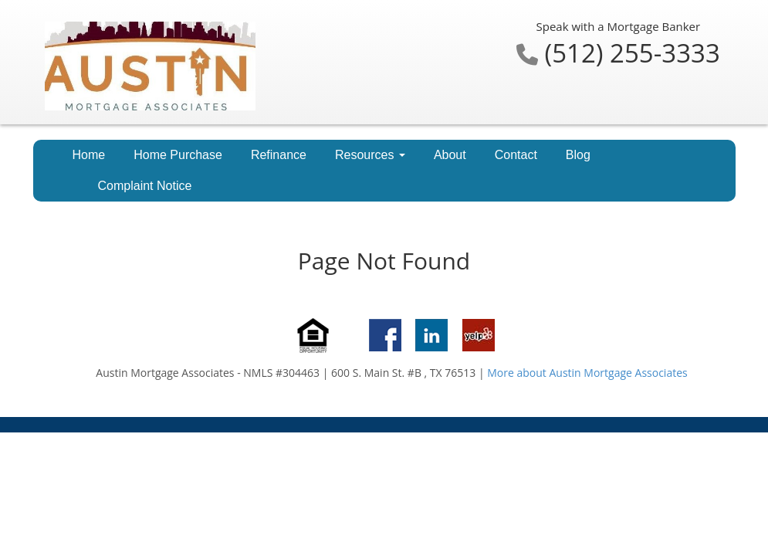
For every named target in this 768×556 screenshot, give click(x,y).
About (450, 154)
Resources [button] (370, 154)
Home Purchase (178, 154)
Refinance (278, 154)
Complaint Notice (145, 185)
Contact (516, 154)
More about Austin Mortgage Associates (587, 372)
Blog (578, 154)
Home (89, 154)
